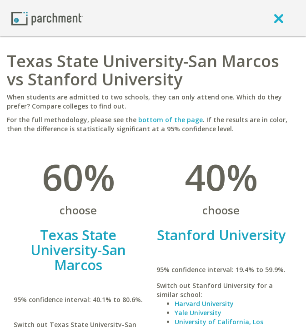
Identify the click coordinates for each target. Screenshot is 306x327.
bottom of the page (170, 119)
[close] (279, 18)
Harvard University (204, 303)
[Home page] (47, 18)
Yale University (198, 312)
